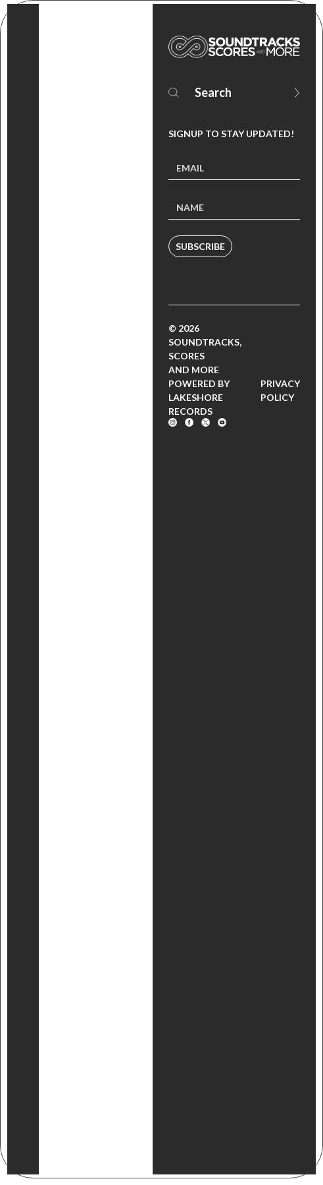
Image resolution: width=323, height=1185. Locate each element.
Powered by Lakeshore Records (199, 397)
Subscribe (200, 246)
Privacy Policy (280, 390)
